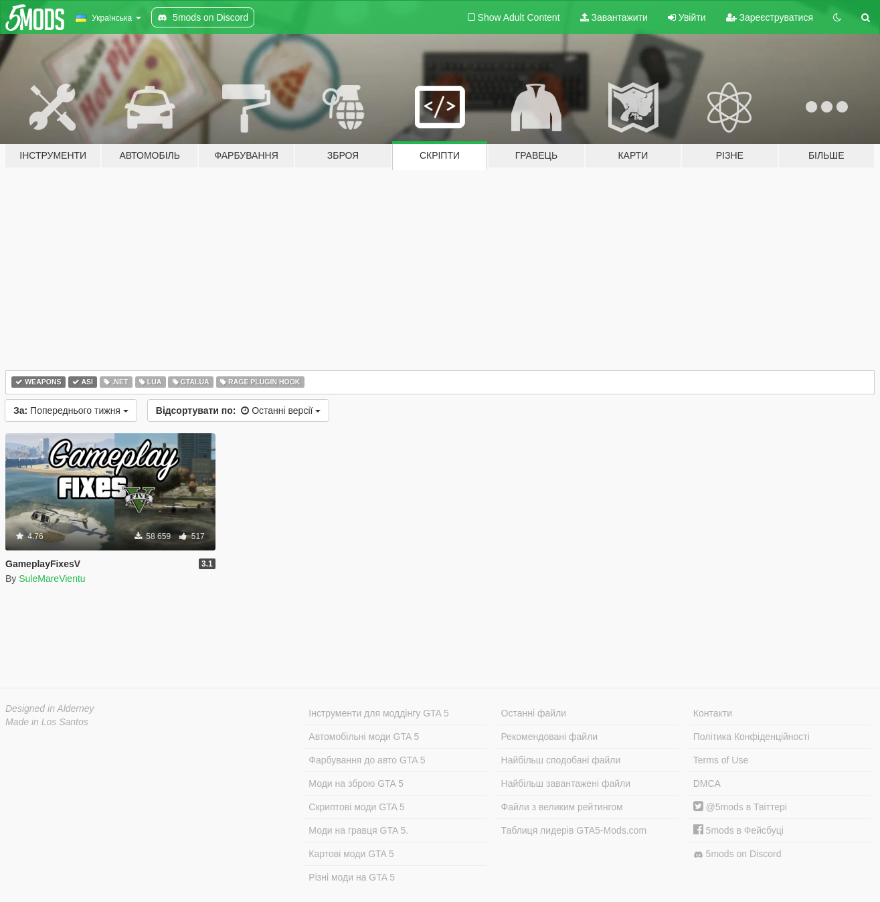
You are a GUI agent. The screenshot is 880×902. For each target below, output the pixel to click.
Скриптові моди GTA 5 (357, 807)
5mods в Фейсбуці (738, 830)
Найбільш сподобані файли (561, 760)
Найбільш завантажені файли (565, 783)
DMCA (707, 783)
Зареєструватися (769, 17)
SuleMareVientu (52, 578)
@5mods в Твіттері (740, 807)
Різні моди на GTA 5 (352, 877)
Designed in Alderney (49, 708)
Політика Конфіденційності (751, 736)
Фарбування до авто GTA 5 (367, 760)
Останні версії (238, 410)
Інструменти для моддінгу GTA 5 (379, 713)
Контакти (712, 713)
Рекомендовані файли (549, 736)
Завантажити (614, 17)
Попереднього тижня (70, 410)
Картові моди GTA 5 (351, 853)
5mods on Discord (737, 854)
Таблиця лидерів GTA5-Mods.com (574, 830)
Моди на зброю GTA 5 (356, 783)
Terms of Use (720, 760)
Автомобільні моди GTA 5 (364, 736)
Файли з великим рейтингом (562, 807)
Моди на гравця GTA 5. (358, 830)
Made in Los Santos (46, 722)
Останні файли (534, 713)
